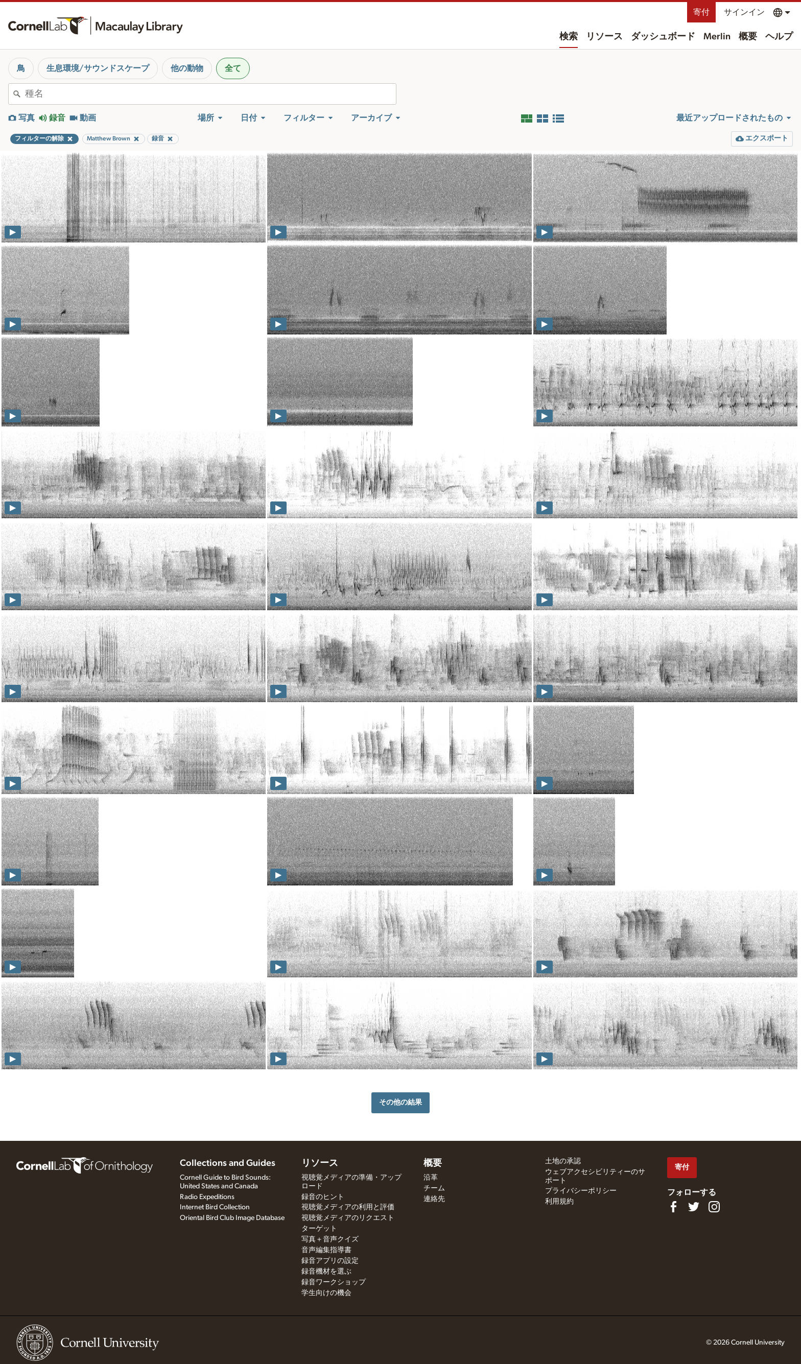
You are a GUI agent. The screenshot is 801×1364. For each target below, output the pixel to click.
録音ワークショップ (333, 1282)
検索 (568, 36)
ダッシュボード (663, 36)
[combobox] (210, 94)
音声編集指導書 (326, 1250)
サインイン (744, 12)
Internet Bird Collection (215, 1207)
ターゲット (319, 1228)
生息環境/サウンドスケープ (97, 68)
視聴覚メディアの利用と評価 (347, 1207)
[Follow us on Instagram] (714, 1207)
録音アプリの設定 (330, 1260)
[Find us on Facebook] (673, 1207)
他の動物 (187, 68)
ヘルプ (779, 36)
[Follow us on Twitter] (694, 1207)
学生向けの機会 (326, 1293)
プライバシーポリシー (581, 1190)
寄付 (701, 12)
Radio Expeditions (207, 1197)
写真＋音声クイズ (330, 1239)
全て (233, 68)
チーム (434, 1188)
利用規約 (559, 1201)
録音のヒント (322, 1197)
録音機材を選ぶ (326, 1271)
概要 (748, 36)
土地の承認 (563, 1161)
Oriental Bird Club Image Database (232, 1218)
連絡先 (434, 1199)
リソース (604, 36)
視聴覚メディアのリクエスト (347, 1218)
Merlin (717, 36)
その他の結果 (400, 1102)
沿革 (430, 1177)
